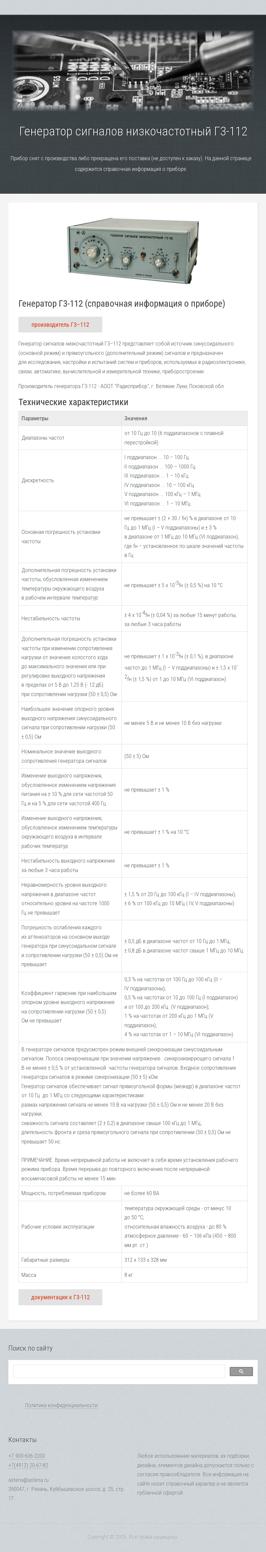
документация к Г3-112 (60, 1297)
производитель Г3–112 (60, 324)
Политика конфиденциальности (61, 1405)
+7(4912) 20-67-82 (28, 1465)
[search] (118, 1372)
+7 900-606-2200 (26, 1456)
